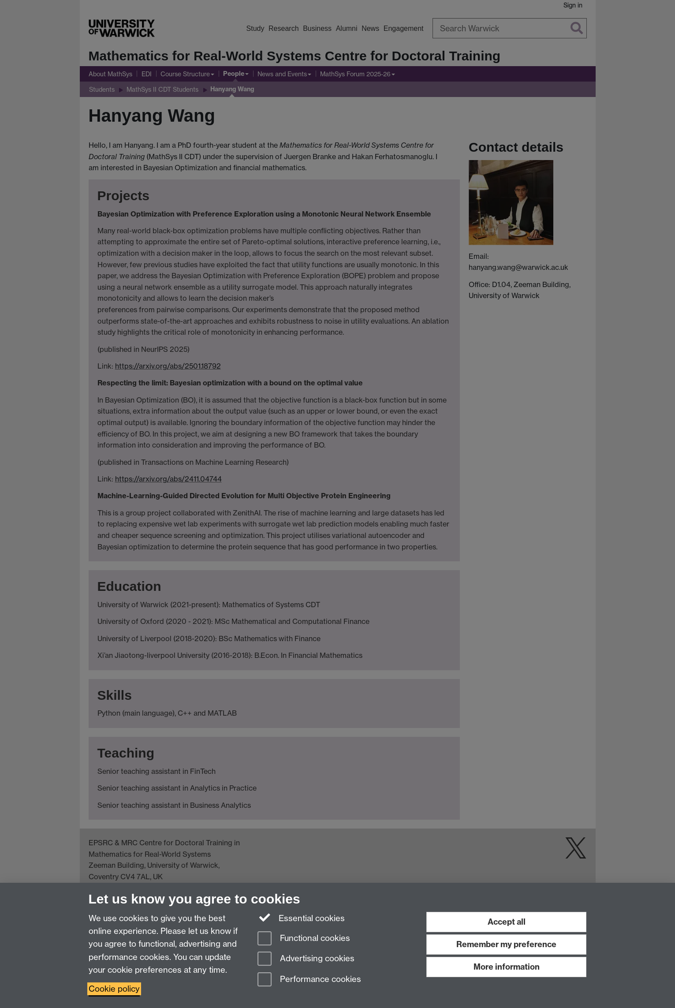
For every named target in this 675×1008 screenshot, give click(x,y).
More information (507, 967)
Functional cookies (303, 939)
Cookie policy (114, 989)
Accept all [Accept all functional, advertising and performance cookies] (507, 922)
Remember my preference (506, 944)
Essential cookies (301, 917)
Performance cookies (309, 980)
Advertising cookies (305, 959)
